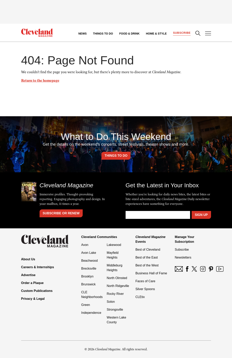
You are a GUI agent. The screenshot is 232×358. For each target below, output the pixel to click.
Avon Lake (88, 252)
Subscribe (182, 32)
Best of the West (147, 265)
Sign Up (201, 214)
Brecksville (88, 268)
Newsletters (183, 257)
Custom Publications (37, 290)
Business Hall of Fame (151, 273)
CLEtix (140, 297)
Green (85, 304)
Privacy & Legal (33, 298)
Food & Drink (129, 33)
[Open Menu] (208, 34)
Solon (111, 301)
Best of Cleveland (147, 249)
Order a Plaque (32, 283)
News (82, 33)
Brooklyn (87, 276)
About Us (28, 259)
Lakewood (114, 244)
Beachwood (89, 260)
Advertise (28, 275)
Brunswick (88, 284)
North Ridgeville (118, 286)
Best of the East (146, 257)
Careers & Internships (37, 267)
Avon (84, 244)
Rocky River (115, 293)
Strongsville (115, 309)
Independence (91, 312)
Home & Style (156, 33)
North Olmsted (117, 278)
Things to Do (103, 33)
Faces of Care (145, 281)
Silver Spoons (145, 289)
